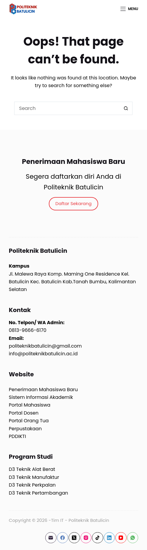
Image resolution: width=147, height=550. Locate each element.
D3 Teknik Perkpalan (32, 485)
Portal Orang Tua (29, 420)
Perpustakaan (25, 428)
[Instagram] (86, 537)
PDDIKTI (17, 436)
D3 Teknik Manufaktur (34, 477)
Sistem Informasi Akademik (41, 397)
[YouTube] (121, 537)
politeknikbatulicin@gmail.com (45, 346)
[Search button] (126, 108)
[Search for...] (66, 108)
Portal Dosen (23, 413)
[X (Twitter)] (74, 537)
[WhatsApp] (132, 537)
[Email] (50, 537)
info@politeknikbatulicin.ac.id (43, 353)
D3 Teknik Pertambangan (38, 493)
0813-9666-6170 (27, 330)
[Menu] (129, 9)
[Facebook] (62, 537)
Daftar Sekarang (73, 203)
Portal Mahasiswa (30, 405)
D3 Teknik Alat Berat (32, 469)
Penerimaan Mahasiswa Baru (43, 389)
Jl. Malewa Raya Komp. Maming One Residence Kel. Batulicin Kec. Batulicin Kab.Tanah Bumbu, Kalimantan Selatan (72, 282)
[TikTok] (97, 537)
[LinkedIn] (109, 537)
